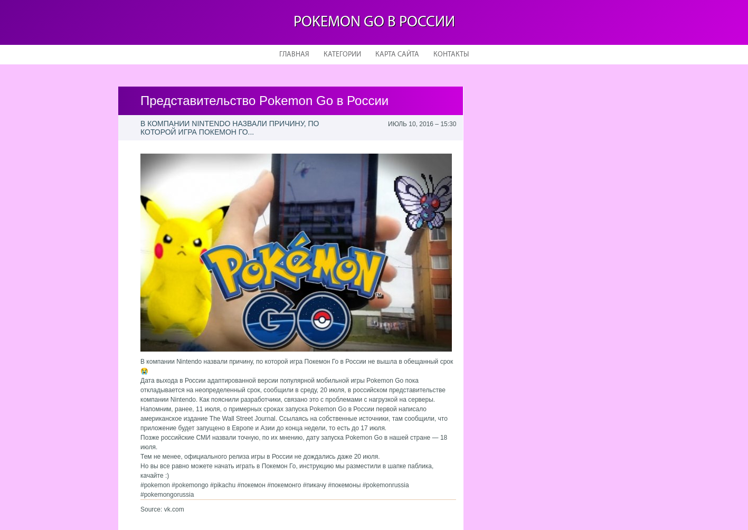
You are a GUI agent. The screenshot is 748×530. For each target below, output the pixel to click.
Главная (294, 55)
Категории (342, 55)
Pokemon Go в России (374, 22)
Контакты (451, 55)
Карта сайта (397, 55)
